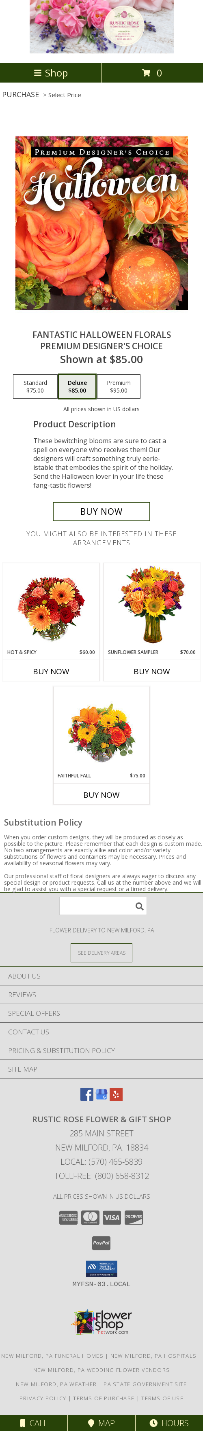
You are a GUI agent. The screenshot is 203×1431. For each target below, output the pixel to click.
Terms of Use (162, 1398)
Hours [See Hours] (169, 1423)
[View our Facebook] (86, 1098)
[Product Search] (103, 906)
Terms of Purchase (103, 1398)
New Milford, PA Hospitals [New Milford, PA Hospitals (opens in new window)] (153, 1355)
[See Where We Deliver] (101, 952)
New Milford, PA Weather (56, 1384)
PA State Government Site (145, 1384)
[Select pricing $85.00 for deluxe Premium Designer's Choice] (77, 386)
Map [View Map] (101, 1423)
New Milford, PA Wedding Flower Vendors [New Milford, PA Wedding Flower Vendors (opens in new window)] (101, 1370)
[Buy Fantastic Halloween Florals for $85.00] (101, 511)
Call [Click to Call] (34, 1423)
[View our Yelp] (116, 1098)
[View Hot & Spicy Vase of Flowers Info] (51, 606)
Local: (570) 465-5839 (101, 1161)
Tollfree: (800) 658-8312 (101, 1175)
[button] (101, 1269)
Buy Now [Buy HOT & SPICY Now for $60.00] (51, 671)
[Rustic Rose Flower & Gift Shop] (102, 51)
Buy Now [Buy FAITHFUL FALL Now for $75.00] (101, 795)
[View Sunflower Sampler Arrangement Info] (152, 606)
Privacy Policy (42, 1398)
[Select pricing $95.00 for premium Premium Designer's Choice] (118, 386)
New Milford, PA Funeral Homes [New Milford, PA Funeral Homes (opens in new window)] (52, 1355)
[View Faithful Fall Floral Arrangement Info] (102, 729)
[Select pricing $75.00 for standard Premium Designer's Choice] (35, 386)
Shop (51, 72)
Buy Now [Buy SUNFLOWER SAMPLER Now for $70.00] (152, 671)
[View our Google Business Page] (101, 1098)
